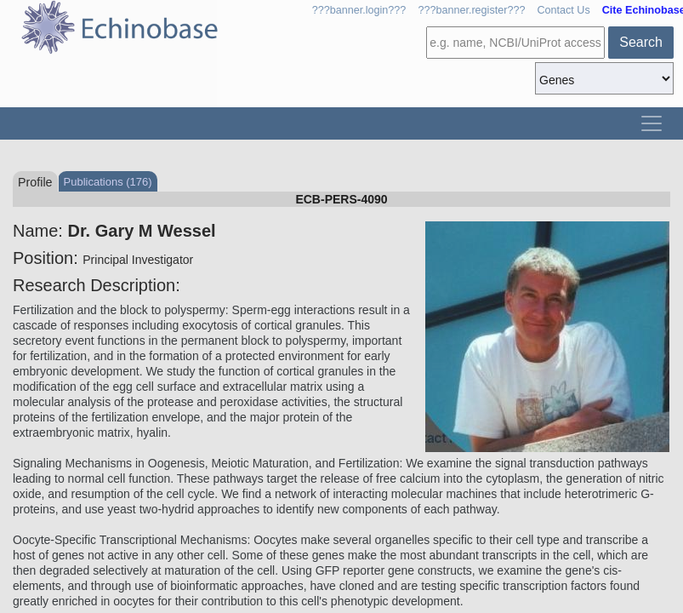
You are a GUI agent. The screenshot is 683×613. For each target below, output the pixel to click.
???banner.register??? (471, 10)
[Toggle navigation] (651, 123)
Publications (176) (108, 181)
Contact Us (563, 10)
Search (641, 42)
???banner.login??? (359, 10)
